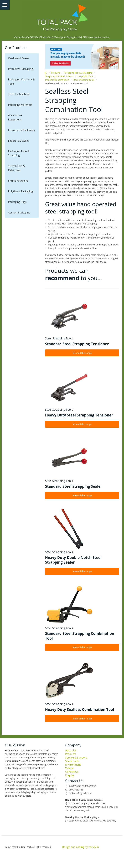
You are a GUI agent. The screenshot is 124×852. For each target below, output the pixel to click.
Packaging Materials (20, 105)
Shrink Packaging (18, 180)
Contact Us (71, 772)
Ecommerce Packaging (21, 130)
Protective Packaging (20, 69)
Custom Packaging (19, 212)
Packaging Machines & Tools (21, 81)
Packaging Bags (17, 202)
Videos (69, 768)
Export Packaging (18, 140)
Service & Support (76, 757)
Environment (73, 764)
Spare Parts (72, 761)
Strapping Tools (85, 76)
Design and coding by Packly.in (80, 847)
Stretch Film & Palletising (16, 168)
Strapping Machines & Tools (59, 76)
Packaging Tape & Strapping (18, 153)
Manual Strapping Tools (57, 79)
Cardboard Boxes (18, 58)
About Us (70, 750)
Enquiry (69, 775)
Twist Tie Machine (18, 94)
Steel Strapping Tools (83, 79)
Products (55, 72)
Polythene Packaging (20, 191)
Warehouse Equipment (15, 117)
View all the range (82, 352)
